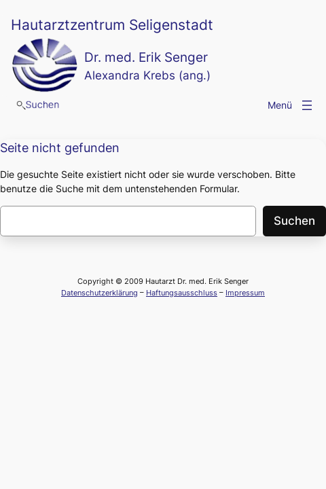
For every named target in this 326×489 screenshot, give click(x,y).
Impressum (245, 292)
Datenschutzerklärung (99, 292)
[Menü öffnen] (307, 105)
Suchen (294, 221)
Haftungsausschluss (181, 292)
